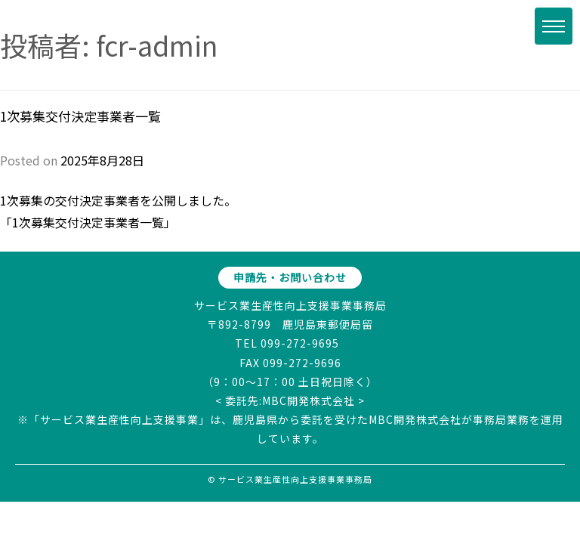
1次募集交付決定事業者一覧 (80, 116)
